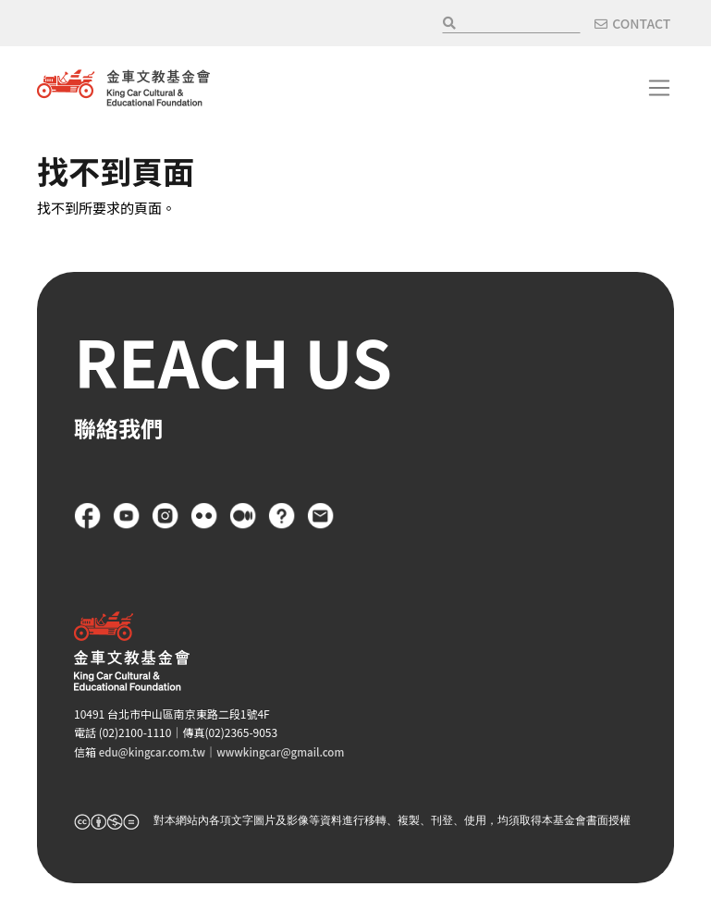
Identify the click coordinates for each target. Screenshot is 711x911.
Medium (243, 516)
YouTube (127, 516)
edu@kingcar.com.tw (154, 751)
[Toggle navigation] (659, 88)
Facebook (88, 516)
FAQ (282, 516)
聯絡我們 (321, 516)
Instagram (165, 516)
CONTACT (641, 23)
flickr (204, 516)
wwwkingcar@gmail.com (287, 751)
